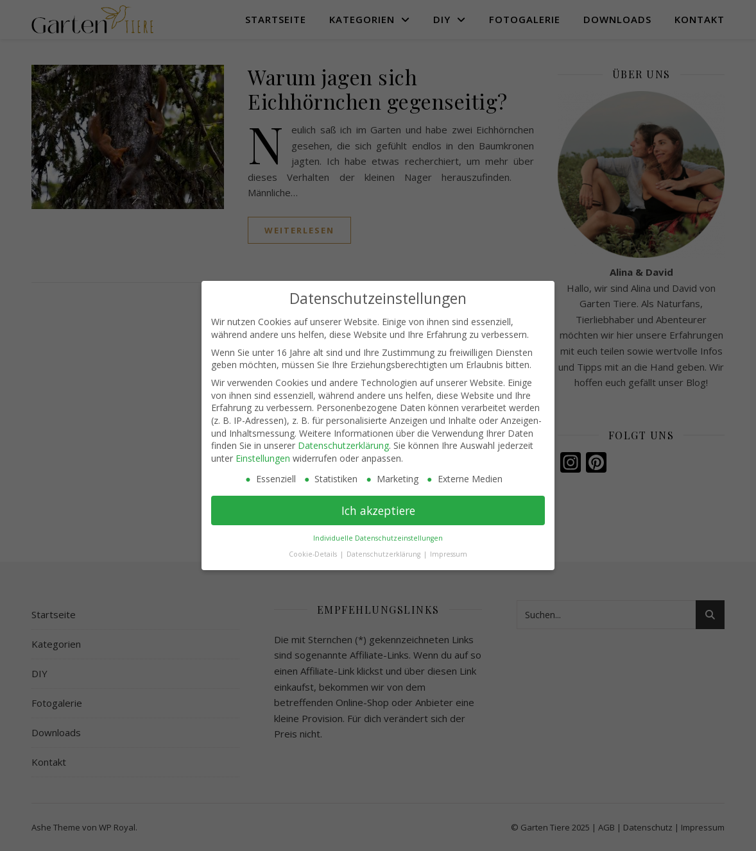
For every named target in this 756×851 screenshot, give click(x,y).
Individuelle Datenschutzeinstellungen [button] (378, 538)
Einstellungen (263, 458)
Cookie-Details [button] (314, 554)
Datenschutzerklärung (343, 445)
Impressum (448, 554)
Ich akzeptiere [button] (378, 510)
